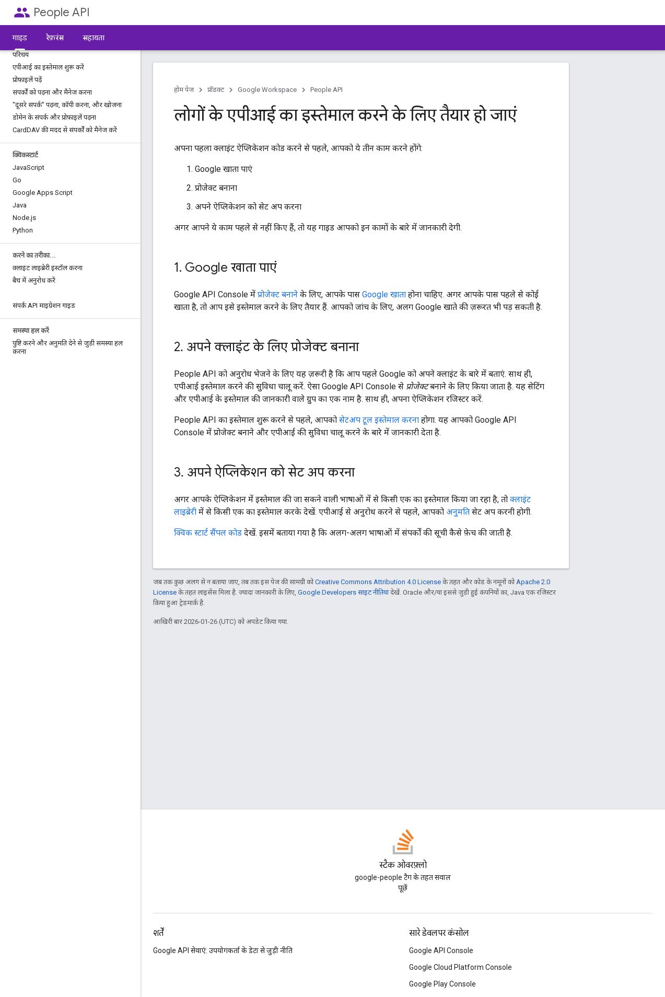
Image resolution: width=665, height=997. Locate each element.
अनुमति (458, 512)
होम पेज (184, 90)
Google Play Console (442, 984)
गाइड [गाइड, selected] (20, 37)
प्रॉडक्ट (215, 90)
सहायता (93, 37)
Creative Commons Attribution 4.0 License (378, 582)
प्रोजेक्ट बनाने (278, 294)
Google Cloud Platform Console (460, 967)
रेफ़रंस (55, 37)
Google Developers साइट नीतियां (343, 592)
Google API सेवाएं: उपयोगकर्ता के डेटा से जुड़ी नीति (223, 950)
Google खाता (384, 294)
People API (61, 12)
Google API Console (441, 950)
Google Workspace (267, 90)
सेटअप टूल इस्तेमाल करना (379, 420)
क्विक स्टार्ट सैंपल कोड (208, 533)
